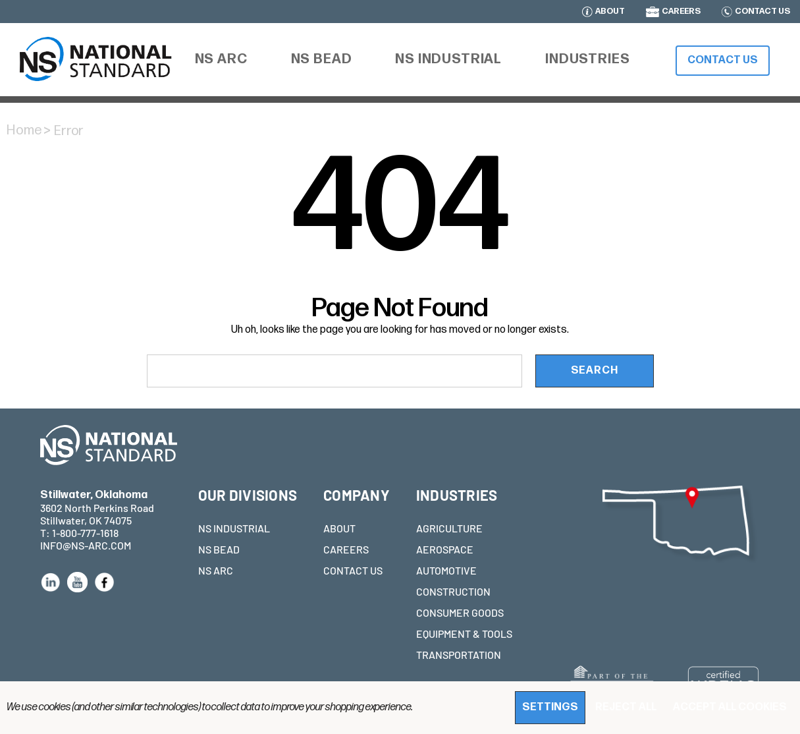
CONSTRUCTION (453, 591)
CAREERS (681, 11)
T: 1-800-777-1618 (79, 532)
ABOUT (610, 11)
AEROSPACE (444, 549)
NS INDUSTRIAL (234, 528)
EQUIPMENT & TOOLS (464, 633)
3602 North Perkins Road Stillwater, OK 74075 (97, 507)
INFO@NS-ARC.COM (85, 545)
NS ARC (215, 570)
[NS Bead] (321, 60)
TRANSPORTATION (458, 654)
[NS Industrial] (448, 60)
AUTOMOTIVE (446, 570)
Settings (550, 707)
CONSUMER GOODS (460, 612)
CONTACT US (762, 11)
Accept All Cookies (730, 707)
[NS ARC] (221, 60)
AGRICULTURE (449, 528)
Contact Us (722, 60)
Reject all (625, 707)
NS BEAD (219, 549)
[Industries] (587, 60)
